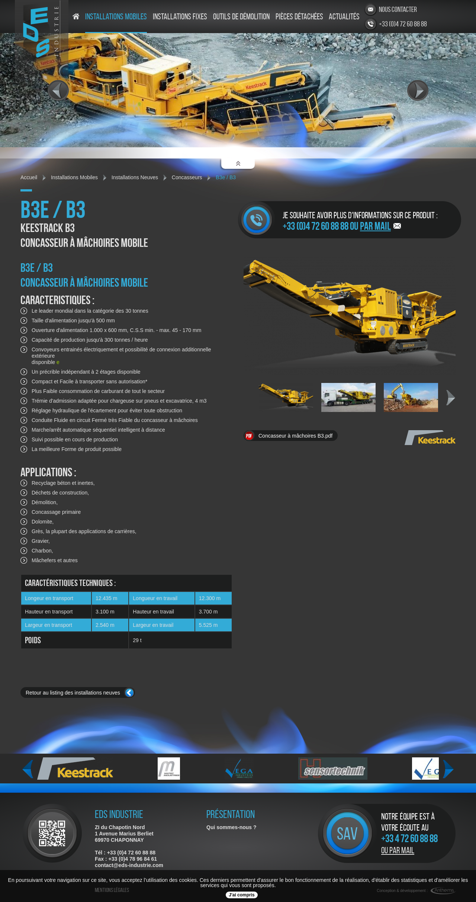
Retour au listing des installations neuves (73, 693)
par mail (375, 226)
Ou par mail (397, 850)
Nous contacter (398, 9)
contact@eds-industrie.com (129, 865)
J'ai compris (242, 895)
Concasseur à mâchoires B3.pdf (295, 436)
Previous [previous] (27, 769)
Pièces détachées (299, 16)
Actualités (344, 16)
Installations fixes (180, 16)
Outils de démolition (241, 16)
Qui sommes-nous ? (231, 827)
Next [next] (450, 397)
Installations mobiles (116, 16)
